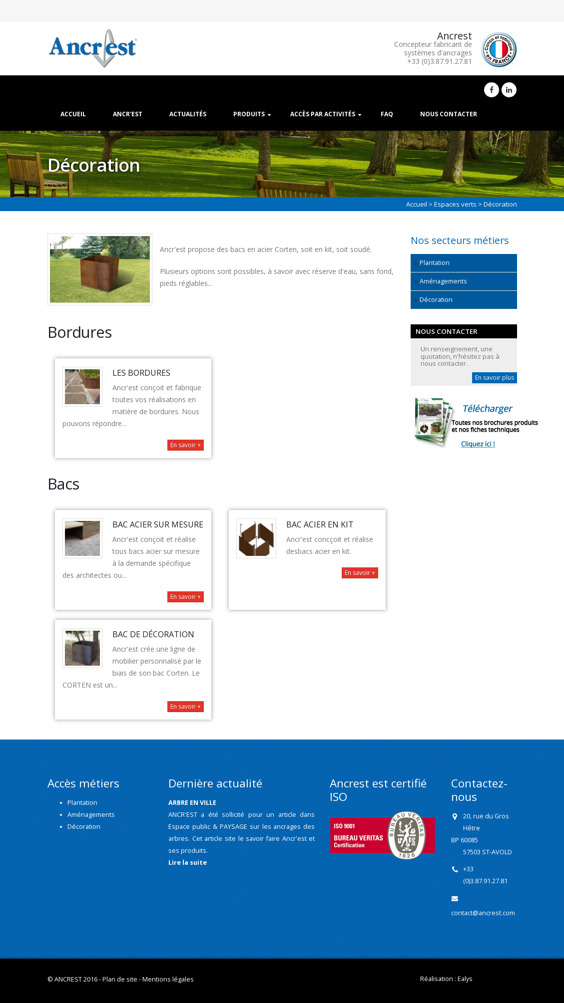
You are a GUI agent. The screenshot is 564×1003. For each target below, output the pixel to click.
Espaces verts (455, 204)
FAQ (387, 114)
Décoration (436, 299)
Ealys (465, 979)
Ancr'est (127, 114)
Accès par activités (322, 114)
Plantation (435, 262)
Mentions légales (168, 979)
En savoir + (185, 445)
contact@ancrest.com (483, 913)
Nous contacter (448, 114)
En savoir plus (494, 377)
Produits (249, 114)
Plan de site (119, 979)
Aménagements (443, 281)
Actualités (187, 114)
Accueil (73, 114)
